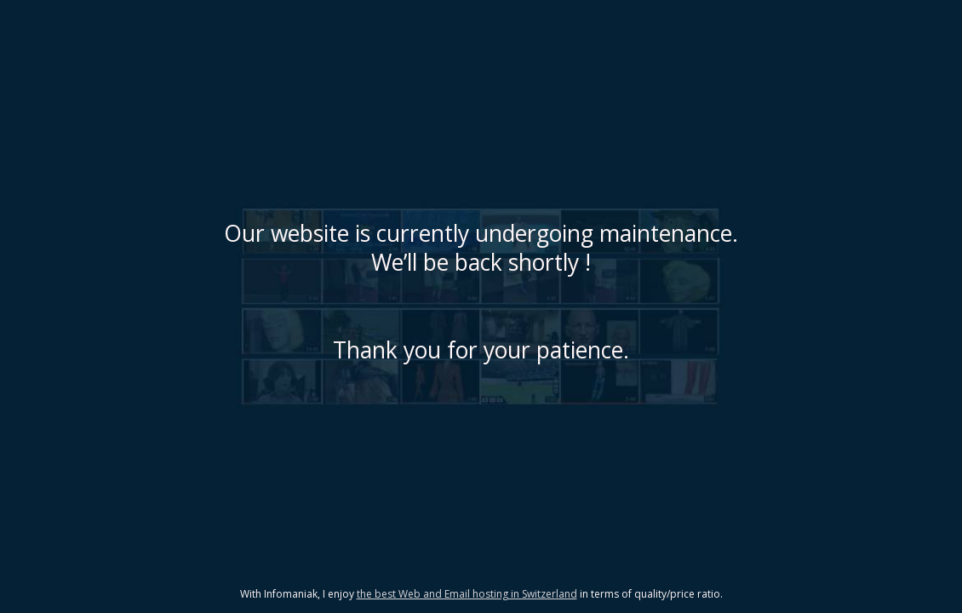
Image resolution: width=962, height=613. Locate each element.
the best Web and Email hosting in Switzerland (467, 594)
